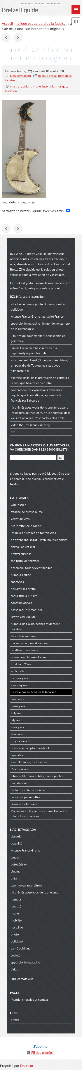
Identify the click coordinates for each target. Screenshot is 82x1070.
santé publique (21, 948)
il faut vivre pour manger (27, 335)
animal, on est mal (23, 547)
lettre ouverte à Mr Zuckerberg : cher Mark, (18, 37)
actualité (16, 843)
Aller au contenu (27, 3)
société (16, 955)
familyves (17, 734)
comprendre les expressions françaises (36, 390)
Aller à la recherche (54, 3)
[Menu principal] (76, 9)
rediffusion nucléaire (24, 650)
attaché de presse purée (27, 304)
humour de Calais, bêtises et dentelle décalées (35, 626)
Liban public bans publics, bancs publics (37, 776)
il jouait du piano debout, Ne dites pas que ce (6, 37)
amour (15, 857)
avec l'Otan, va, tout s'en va (29, 762)
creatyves (17, 699)
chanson (15, 86)
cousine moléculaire (24, 804)
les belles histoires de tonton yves (33, 533)
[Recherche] (33, 457)
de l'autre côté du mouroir (28, 790)
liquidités (17, 755)
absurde (16, 836)
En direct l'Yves (21, 664)
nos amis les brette (23, 589)
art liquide (17, 671)
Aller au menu (40, 3)
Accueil (7, 23)
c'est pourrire (20, 769)
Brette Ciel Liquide (23, 617)
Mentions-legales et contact (29, 999)
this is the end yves (24, 636)
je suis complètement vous (28, 657)
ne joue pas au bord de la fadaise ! (41, 23)
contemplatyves (21, 603)
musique (61, 86)
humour (16, 899)
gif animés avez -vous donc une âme (35, 407)
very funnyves (20, 519)
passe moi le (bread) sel (26, 610)
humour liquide (21, 575)
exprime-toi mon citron (26, 885)
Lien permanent (20, 75)
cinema (16, 871)
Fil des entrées (42, 1052)
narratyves (18, 706)
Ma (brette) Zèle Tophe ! (27, 526)
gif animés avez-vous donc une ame (34, 892)
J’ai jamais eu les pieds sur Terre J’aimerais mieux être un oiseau (39, 813)
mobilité (16, 920)
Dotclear (26, 1065)
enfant (27, 86)
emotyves (17, 727)
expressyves (19, 685)
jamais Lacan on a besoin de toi (31, 348)
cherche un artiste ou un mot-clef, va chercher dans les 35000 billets (40, 447)
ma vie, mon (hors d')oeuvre (29, 643)
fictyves (16, 713)
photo (15, 934)
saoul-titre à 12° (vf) (24, 596)
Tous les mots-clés (21, 979)
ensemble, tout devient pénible (31, 568)
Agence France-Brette (25, 316)
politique (17, 941)
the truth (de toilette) (25, 561)
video (14, 425)
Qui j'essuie (18, 505)
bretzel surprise (21, 554)
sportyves (17, 582)
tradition (11, 91)
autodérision (19, 864)
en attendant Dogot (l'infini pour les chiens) (39, 360)
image (37, 86)
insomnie (48, 86)
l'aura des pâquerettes (25, 797)
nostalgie (17, 927)
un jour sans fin (21, 741)
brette (15, 1019)
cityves (15, 720)
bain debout (19, 783)
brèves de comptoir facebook (30, 748)
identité (16, 906)
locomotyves (19, 678)
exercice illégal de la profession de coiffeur (39, 377)
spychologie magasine (25, 323)
